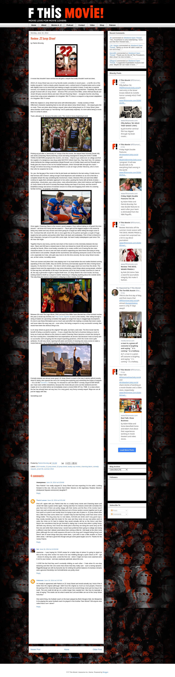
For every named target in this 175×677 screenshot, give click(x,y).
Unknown (40, 580)
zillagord (113, 61)
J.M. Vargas (114, 45)
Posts (114, 510)
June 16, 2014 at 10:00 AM (49, 549)
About (43, 25)
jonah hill (40, 469)
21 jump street (51, 466)
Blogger (105, 672)
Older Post (97, 649)
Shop (102, 25)
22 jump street (62, 466)
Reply (38, 493)
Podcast (70, 25)
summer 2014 (49, 469)
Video (92, 25)
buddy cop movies (74, 466)
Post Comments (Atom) (71, 657)
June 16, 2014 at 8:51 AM (56, 500)
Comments (116, 514)
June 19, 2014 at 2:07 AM (53, 580)
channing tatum (86, 466)
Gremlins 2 (44, 383)
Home (33, 25)
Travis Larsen (41, 500)
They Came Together (62, 317)
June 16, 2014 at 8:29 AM (55, 482)
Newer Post (35, 649)
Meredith (113, 53)
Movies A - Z (56, 25)
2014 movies (40, 466)
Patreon (112, 25)
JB (111, 38)
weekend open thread (132, 38)
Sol (37, 549)
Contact (81, 25)
